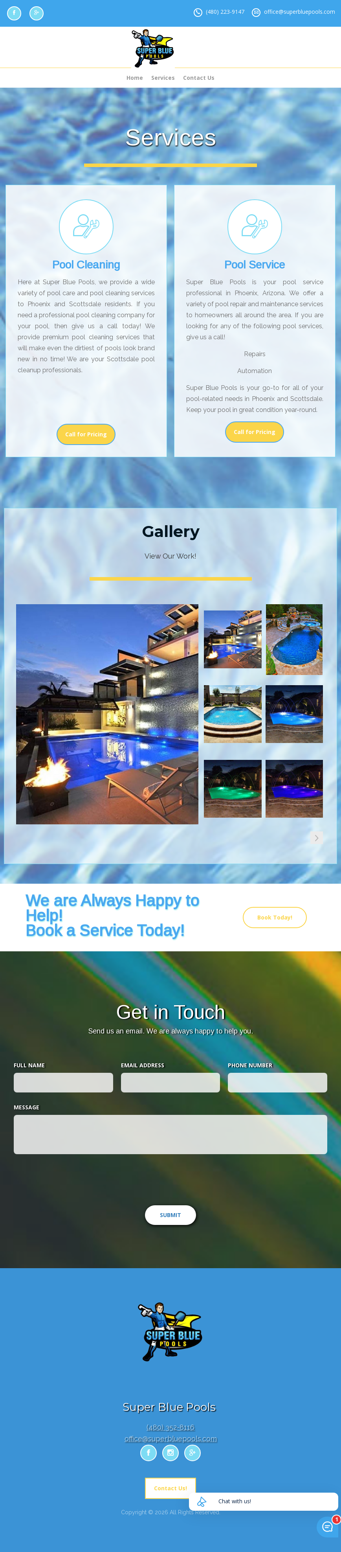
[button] (316, 837)
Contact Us (198, 77)
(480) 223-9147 (225, 11)
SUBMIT (170, 1215)
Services (163, 77)
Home (134, 77)
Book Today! (274, 917)
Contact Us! (170, 1488)
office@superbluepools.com (299, 11)
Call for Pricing (86, 434)
